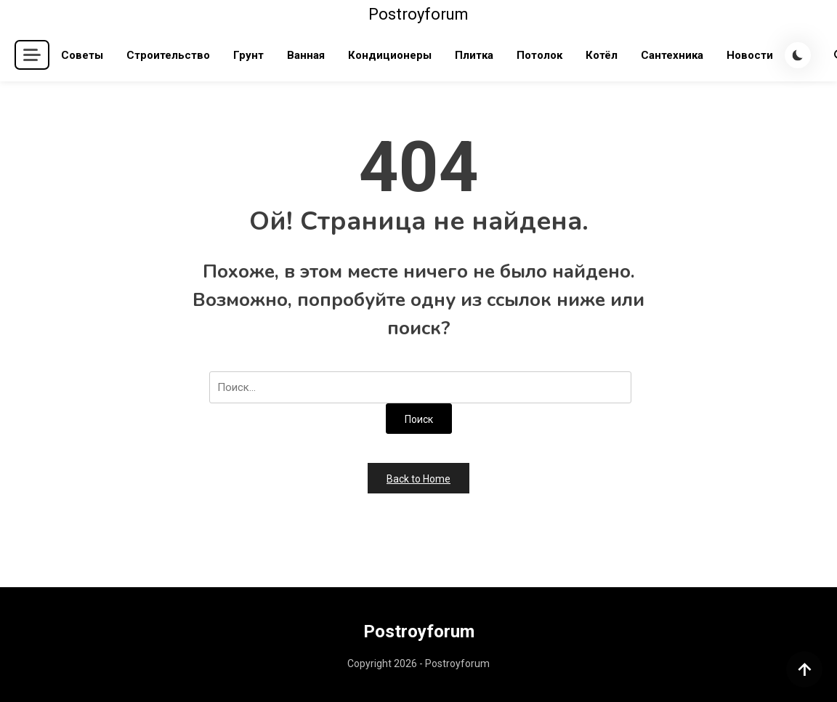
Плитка (474, 55)
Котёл (602, 55)
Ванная (306, 55)
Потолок (539, 55)
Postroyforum (418, 14)
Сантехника (672, 55)
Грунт (248, 55)
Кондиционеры (390, 55)
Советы (82, 55)
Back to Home (418, 479)
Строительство (168, 55)
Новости (750, 55)
